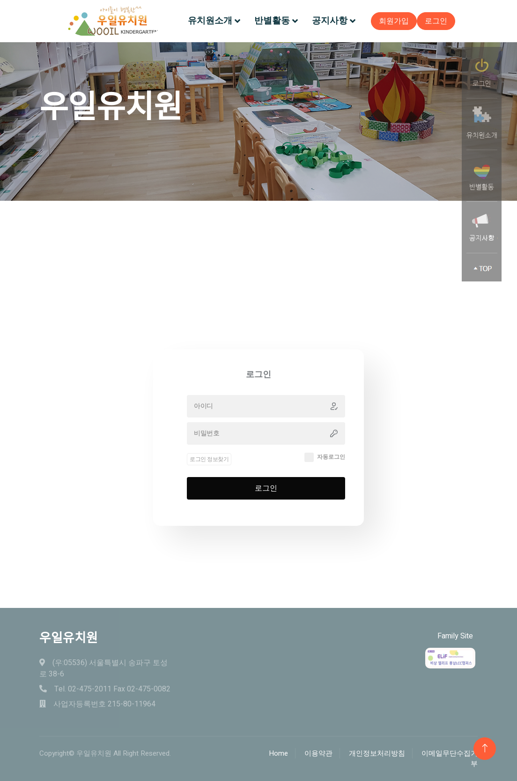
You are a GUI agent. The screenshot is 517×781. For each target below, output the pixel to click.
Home (278, 753)
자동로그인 (331, 479)
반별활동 (272, 20)
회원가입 (394, 21)
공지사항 (329, 20)
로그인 (436, 21)
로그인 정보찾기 (209, 481)
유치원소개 (210, 20)
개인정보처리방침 (377, 753)
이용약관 (318, 753)
